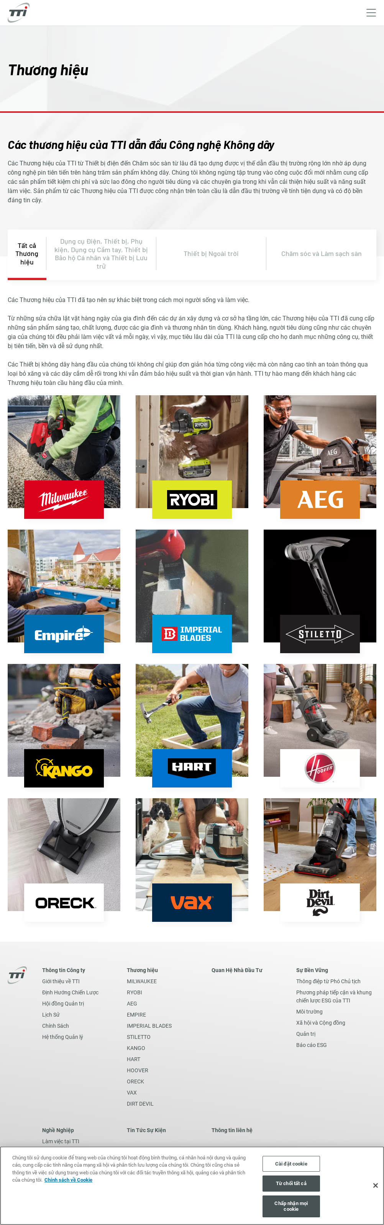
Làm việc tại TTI (60, 1141)
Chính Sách (55, 1026)
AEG (132, 1003)
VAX (132, 1093)
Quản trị (305, 1034)
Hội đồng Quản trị (63, 1003)
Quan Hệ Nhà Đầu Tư (237, 970)
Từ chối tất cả (291, 1183)
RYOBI (134, 992)
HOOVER (137, 1070)
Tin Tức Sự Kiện (146, 1130)
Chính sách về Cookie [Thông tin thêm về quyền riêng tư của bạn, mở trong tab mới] (68, 1180)
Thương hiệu (142, 970)
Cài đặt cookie (291, 1164)
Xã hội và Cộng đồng (320, 1023)
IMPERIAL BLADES (149, 1026)
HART (133, 1059)
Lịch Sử (51, 1015)
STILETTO (139, 1037)
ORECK (135, 1081)
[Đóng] (375, 1185)
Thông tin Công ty (63, 970)
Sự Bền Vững (312, 970)
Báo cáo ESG (311, 1045)
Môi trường (309, 1012)
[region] (192, 1185)
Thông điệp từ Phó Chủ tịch (328, 981)
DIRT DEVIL (140, 1104)
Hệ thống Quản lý (62, 1037)
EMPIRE (136, 1015)
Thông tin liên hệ (232, 1130)
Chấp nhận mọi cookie (291, 1206)
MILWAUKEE (142, 981)
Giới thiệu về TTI (61, 981)
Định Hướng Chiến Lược (70, 992)
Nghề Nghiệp (58, 1130)
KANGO (136, 1048)
